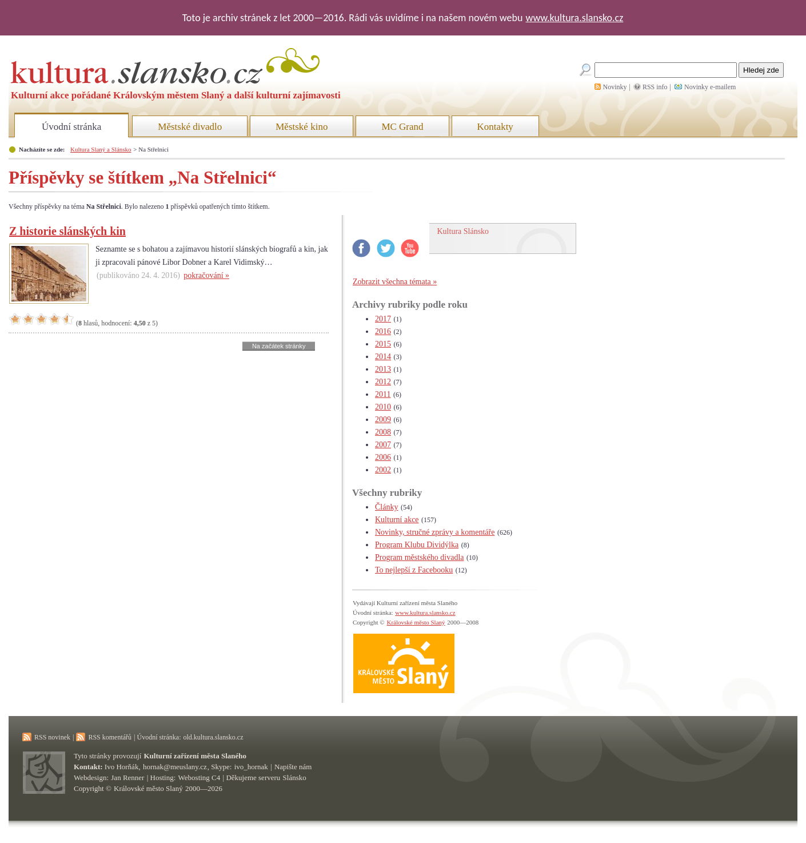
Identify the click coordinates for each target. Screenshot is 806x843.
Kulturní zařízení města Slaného (195, 755)
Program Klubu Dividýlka (416, 544)
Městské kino (302, 126)
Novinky (615, 87)
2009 (383, 419)
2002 (383, 470)
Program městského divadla (419, 557)
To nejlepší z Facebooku (414, 570)
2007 (383, 444)
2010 (383, 407)
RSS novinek (52, 737)
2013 (383, 369)
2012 (383, 381)
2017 (383, 319)
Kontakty (495, 126)
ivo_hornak (251, 766)
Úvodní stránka (71, 126)
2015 (383, 344)
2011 (382, 394)
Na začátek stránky (279, 346)
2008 (383, 432)
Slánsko (294, 777)
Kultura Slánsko (463, 231)
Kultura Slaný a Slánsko (100, 149)
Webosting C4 (199, 777)
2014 (383, 356)
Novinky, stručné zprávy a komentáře (434, 532)
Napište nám (293, 766)
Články (386, 507)
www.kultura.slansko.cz (574, 17)
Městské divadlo (190, 126)
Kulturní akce (397, 519)
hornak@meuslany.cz (175, 766)
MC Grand (402, 126)
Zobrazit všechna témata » (395, 281)
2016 (383, 331)
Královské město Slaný (415, 622)
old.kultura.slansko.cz (213, 737)
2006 (383, 457)
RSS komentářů (109, 737)
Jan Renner (127, 777)
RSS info (655, 87)
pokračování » (206, 275)
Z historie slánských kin (67, 231)
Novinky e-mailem (710, 87)
